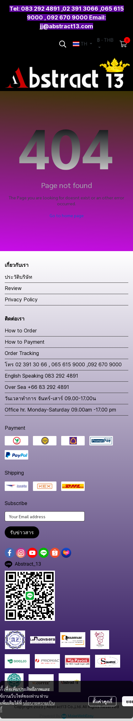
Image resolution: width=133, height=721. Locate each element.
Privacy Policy (21, 299)
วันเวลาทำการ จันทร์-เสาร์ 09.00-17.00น (50, 398)
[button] (62, 44)
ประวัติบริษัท (18, 277)
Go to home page (67, 215)
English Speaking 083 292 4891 (41, 376)
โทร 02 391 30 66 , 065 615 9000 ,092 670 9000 (63, 364)
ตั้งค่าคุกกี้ (102, 701)
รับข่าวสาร (22, 532)
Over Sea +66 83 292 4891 (37, 387)
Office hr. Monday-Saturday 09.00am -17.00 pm (60, 409)
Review (13, 288)
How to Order (21, 330)
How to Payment (25, 342)
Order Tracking (22, 353)
